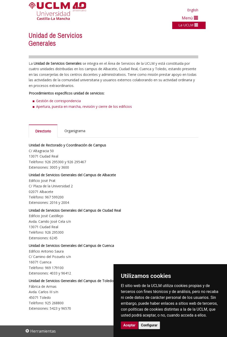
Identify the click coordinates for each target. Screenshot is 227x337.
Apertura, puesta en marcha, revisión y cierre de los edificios (84, 106)
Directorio (43, 131)
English (192, 10)
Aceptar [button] (129, 325)
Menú (190, 18)
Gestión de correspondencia (58, 100)
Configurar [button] (149, 325)
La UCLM (188, 24)
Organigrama (74, 130)
